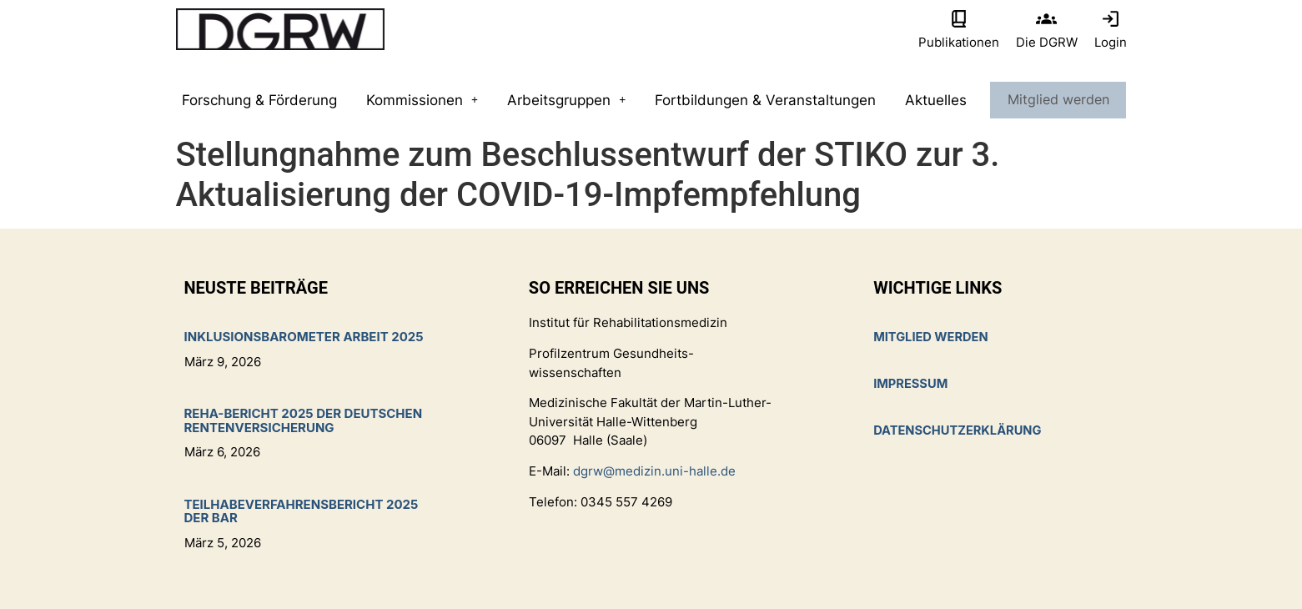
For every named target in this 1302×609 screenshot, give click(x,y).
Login (1110, 42)
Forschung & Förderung (259, 100)
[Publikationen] (958, 18)
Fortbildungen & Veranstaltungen (764, 100)
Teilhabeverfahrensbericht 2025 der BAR (301, 511)
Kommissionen (422, 100)
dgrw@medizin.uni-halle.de (654, 471)
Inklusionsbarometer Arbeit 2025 (304, 337)
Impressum (911, 384)
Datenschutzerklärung (959, 431)
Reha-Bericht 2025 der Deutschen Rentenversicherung (303, 420)
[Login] (1110, 18)
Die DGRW (1047, 42)
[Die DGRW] (1046, 18)
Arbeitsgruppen (566, 100)
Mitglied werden (1057, 100)
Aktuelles (935, 100)
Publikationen (958, 42)
